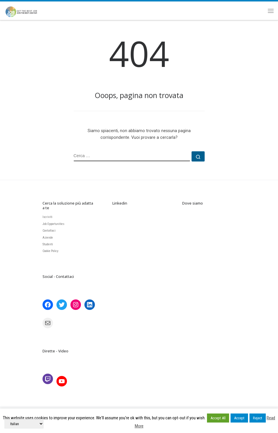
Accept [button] (239, 418)
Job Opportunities (53, 224)
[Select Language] (24, 424)
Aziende (48, 237)
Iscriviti (47, 217)
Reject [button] (257, 418)
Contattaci (49, 231)
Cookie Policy (51, 251)
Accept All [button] (218, 418)
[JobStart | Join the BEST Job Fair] (23, 9)
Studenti (48, 244)
